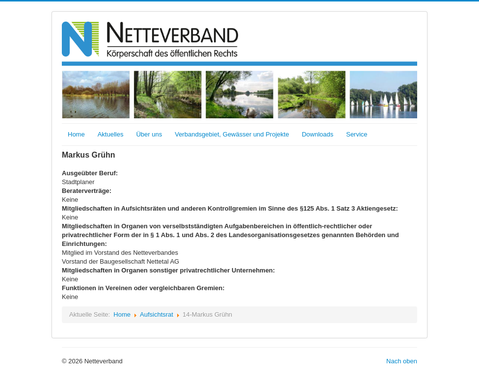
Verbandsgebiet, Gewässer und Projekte (232, 134)
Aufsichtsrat (156, 314)
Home (76, 134)
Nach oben (401, 361)
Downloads (317, 134)
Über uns (149, 134)
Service (356, 134)
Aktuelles (111, 134)
